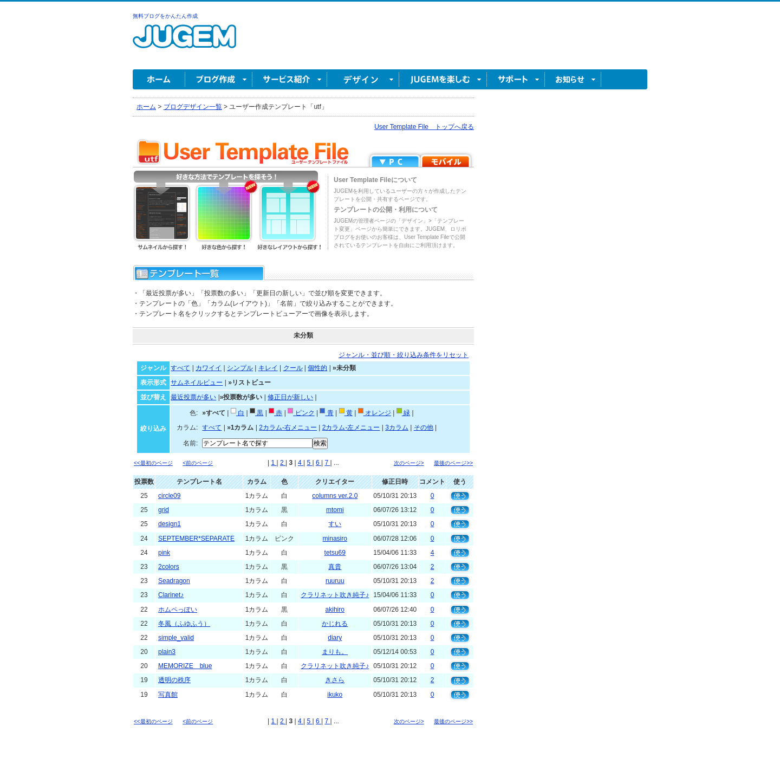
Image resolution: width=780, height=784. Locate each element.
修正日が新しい (290, 397)
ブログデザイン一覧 (193, 107)
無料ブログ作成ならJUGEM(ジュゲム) (184, 42)
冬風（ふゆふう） (184, 623)
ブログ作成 (218, 79)
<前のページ (198, 463)
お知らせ (573, 79)
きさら (334, 680)
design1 (169, 524)
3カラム (396, 427)
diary (335, 638)
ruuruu (335, 581)
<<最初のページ (153, 463)
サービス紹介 (289, 79)
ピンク (301, 413)
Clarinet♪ (171, 595)
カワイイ (209, 368)
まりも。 (335, 652)
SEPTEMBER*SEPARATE (196, 538)
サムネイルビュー (197, 382)
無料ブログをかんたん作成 (165, 16)
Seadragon (174, 581)
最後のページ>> (453, 463)
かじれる (335, 623)
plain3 (167, 652)
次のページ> (409, 463)
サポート (516, 79)
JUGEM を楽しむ (443, 79)
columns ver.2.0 (335, 496)
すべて (180, 368)
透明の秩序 (174, 680)
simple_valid (176, 638)
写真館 (168, 694)
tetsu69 (335, 552)
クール (293, 368)
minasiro (335, 538)
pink (164, 552)
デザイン (363, 79)
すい (334, 524)
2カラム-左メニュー (351, 427)
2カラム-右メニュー (288, 427)
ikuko (334, 694)
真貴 (334, 567)
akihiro (335, 609)
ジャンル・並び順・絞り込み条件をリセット (404, 355)
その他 (423, 427)
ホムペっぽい (177, 609)
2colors (168, 567)
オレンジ (374, 413)
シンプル (240, 368)
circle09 (169, 496)
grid (163, 510)
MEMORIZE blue (185, 666)
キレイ (268, 368)
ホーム (159, 79)
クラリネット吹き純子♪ (335, 595)
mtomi (335, 510)
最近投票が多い (193, 397)
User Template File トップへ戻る (424, 127)
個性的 (317, 368)
